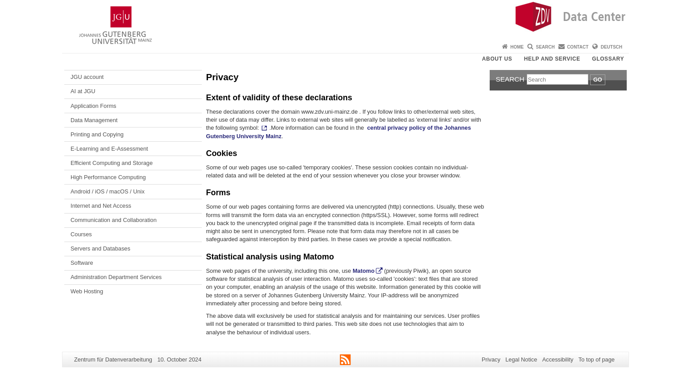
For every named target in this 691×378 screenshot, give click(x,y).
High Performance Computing (108, 177)
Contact (577, 47)
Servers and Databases (100, 248)
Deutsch (611, 47)
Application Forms (93, 106)
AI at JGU (83, 91)
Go (597, 79)
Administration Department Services (116, 277)
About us (497, 59)
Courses (81, 234)
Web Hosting (87, 291)
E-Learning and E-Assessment (109, 148)
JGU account (87, 77)
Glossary (608, 59)
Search (545, 47)
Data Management (94, 120)
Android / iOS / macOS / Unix (108, 191)
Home (517, 47)
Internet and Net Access (101, 205)
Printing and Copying (97, 134)
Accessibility (558, 359)
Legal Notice (521, 359)
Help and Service (552, 59)
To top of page (597, 359)
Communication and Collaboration (114, 220)
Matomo (364, 270)
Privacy (491, 359)
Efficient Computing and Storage (112, 163)
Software (82, 262)
